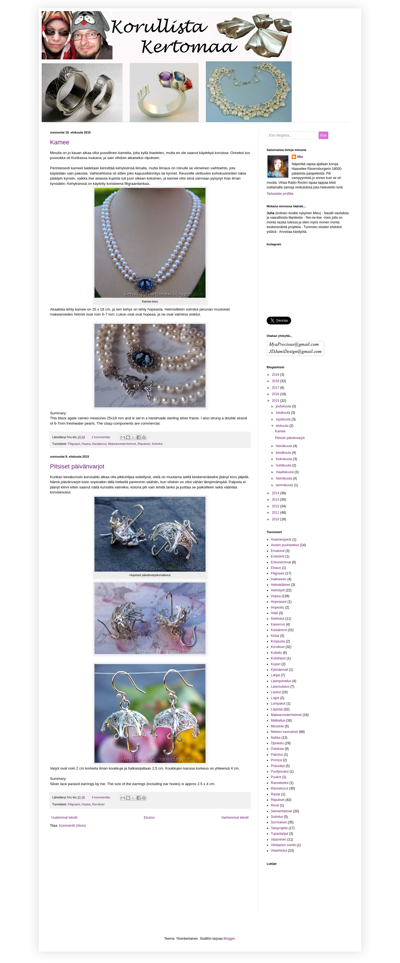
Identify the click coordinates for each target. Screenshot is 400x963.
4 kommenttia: (101, 797)
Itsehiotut (277, 619)
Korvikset (98, 804)
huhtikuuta (284, 465)
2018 (276, 381)
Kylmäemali (279, 670)
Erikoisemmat (281, 562)
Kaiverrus (278, 624)
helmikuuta (284, 478)
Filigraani (74, 443)
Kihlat (275, 636)
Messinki (277, 726)
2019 (276, 375)
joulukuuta (284, 406)
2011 (276, 513)
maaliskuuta (285, 472)
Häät (274, 613)
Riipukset (144, 443)
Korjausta (278, 641)
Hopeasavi (279, 602)
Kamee (59, 142)
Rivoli (275, 805)
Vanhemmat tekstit (235, 818)
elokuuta (282, 426)
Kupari (276, 664)
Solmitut (157, 443)
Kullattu (276, 653)
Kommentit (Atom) (72, 826)
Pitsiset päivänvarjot (77, 466)
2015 (276, 401)
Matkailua (278, 720)
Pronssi (276, 760)
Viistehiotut (279, 851)
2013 (276, 499)
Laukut (276, 692)
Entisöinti (277, 556)
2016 (276, 394)
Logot (275, 698)
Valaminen (278, 839)
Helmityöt (278, 590)
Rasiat (275, 794)
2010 (276, 519)
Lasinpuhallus (281, 681)
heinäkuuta (284, 446)
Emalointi (277, 551)
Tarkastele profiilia (280, 194)
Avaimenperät (281, 539)
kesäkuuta (284, 453)
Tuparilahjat (279, 834)
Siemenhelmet (281, 811)
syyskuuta (284, 419)
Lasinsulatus (280, 687)
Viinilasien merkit (283, 845)
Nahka (276, 738)
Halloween (278, 579)
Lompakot (278, 703)
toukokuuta (284, 459)
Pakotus (277, 755)
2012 (276, 506)
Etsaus (276, 568)
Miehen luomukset (284, 732)
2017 (276, 388)
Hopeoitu (277, 607)
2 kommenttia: (101, 437)
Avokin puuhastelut (285, 545)
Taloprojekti (279, 828)
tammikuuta (285, 485)
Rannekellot (279, 783)
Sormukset (279, 822)
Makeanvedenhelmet (122, 443)
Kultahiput (278, 658)
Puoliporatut (280, 771)
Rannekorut (279, 788)
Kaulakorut (99, 443)
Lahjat (275, 675)
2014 (276, 493)
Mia (300, 157)
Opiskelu (277, 743)
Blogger (229, 939)
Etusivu (149, 818)
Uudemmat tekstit (64, 818)
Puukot (276, 777)
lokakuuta (283, 413)
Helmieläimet (280, 585)
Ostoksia (277, 749)
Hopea (86, 443)
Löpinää (277, 709)
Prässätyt (278, 766)
